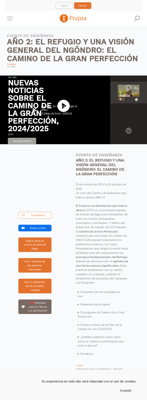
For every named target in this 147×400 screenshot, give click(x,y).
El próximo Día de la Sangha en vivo (99, 294)
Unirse (83, 5)
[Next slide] (129, 131)
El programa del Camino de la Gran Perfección (101, 314)
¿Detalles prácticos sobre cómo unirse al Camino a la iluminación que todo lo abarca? (101, 341)
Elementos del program (95, 304)
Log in (64, 5)
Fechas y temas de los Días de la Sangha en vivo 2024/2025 (100, 327)
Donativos (87, 353)
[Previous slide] (129, 88)
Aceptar (126, 390)
